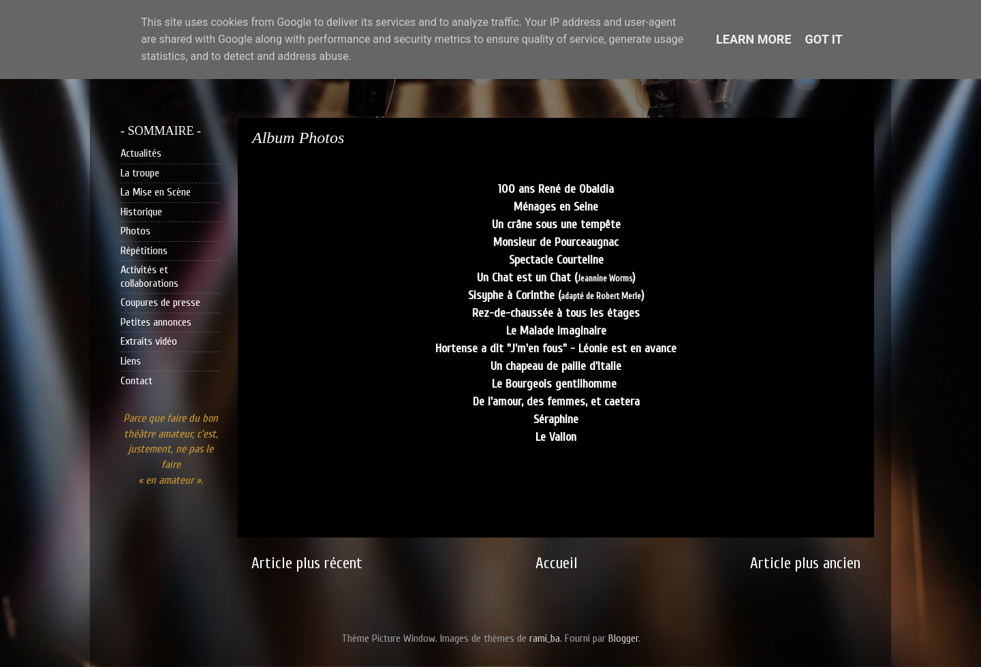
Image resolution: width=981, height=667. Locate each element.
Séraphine (555, 419)
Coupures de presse (160, 302)
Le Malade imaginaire (556, 331)
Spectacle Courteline (556, 260)
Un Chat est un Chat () (556, 277)
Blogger (623, 638)
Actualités (141, 153)
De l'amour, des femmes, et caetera (556, 401)
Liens (131, 361)
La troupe (140, 173)
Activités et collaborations (149, 276)
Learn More (754, 39)
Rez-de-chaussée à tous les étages (556, 313)
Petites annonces (156, 322)
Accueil (556, 563)
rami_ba (544, 638)
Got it (824, 39)
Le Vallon (555, 437)
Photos (136, 231)
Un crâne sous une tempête (556, 224)
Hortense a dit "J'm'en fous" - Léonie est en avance (555, 348)
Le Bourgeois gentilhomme (556, 384)
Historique (141, 212)
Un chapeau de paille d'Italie (555, 366)
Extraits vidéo (149, 341)
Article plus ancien (805, 563)
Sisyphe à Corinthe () (556, 295)
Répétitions (144, 251)
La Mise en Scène (156, 192)
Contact (137, 381)
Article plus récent (306, 563)
